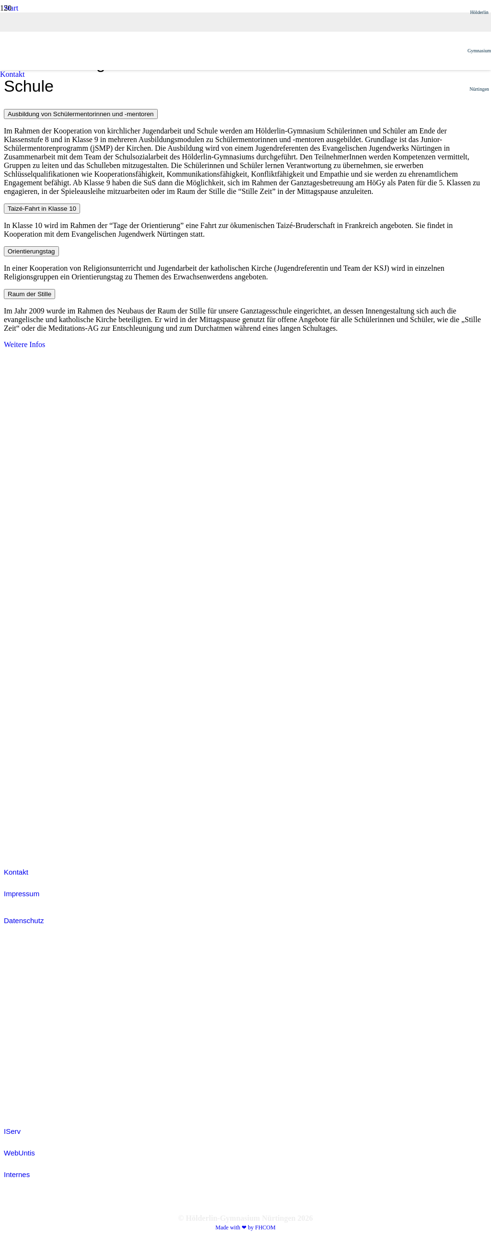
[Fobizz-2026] (26, 505)
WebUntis (19, 1153)
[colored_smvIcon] (28, 704)
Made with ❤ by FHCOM (245, 1227)
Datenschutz (24, 920)
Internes (17, 1174)
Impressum (21, 894)
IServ (12, 1131)
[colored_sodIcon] (28, 754)
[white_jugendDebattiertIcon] (28, 654)
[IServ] (245, 1027)
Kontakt (16, 872)
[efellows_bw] (28, 841)
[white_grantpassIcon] (28, 555)
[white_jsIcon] (28, 605)
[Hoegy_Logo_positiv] (234, 482)
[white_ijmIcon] (28, 804)
